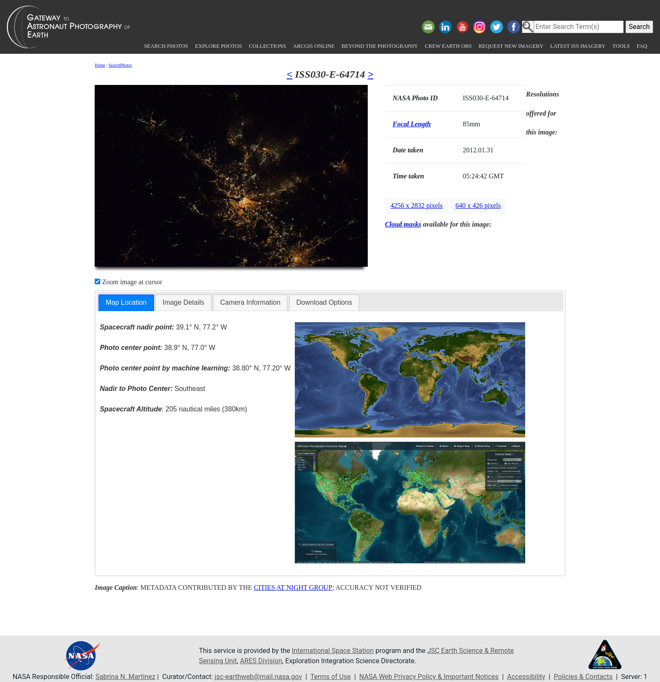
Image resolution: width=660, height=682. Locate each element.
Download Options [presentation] (324, 302)
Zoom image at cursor (128, 282)
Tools (621, 46)
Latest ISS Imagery (577, 46)
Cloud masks (403, 224)
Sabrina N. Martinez (125, 677)
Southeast (152, 388)
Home (100, 65)
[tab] (126, 302)
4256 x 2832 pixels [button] (416, 205)
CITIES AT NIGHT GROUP (293, 587)
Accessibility (526, 677)
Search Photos (166, 46)
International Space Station (333, 651)
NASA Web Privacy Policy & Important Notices (429, 677)
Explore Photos (218, 46)
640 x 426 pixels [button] (478, 205)
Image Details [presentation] (183, 302)
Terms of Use (331, 677)
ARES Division (261, 661)
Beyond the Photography (379, 46)
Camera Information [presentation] (250, 302)
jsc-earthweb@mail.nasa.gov (258, 677)
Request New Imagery (511, 46)
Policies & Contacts (583, 677)
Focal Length (411, 124)
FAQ (642, 46)
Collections (267, 46)
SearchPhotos (120, 65)
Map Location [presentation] (126, 302)
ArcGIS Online (314, 46)
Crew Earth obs (448, 46)
